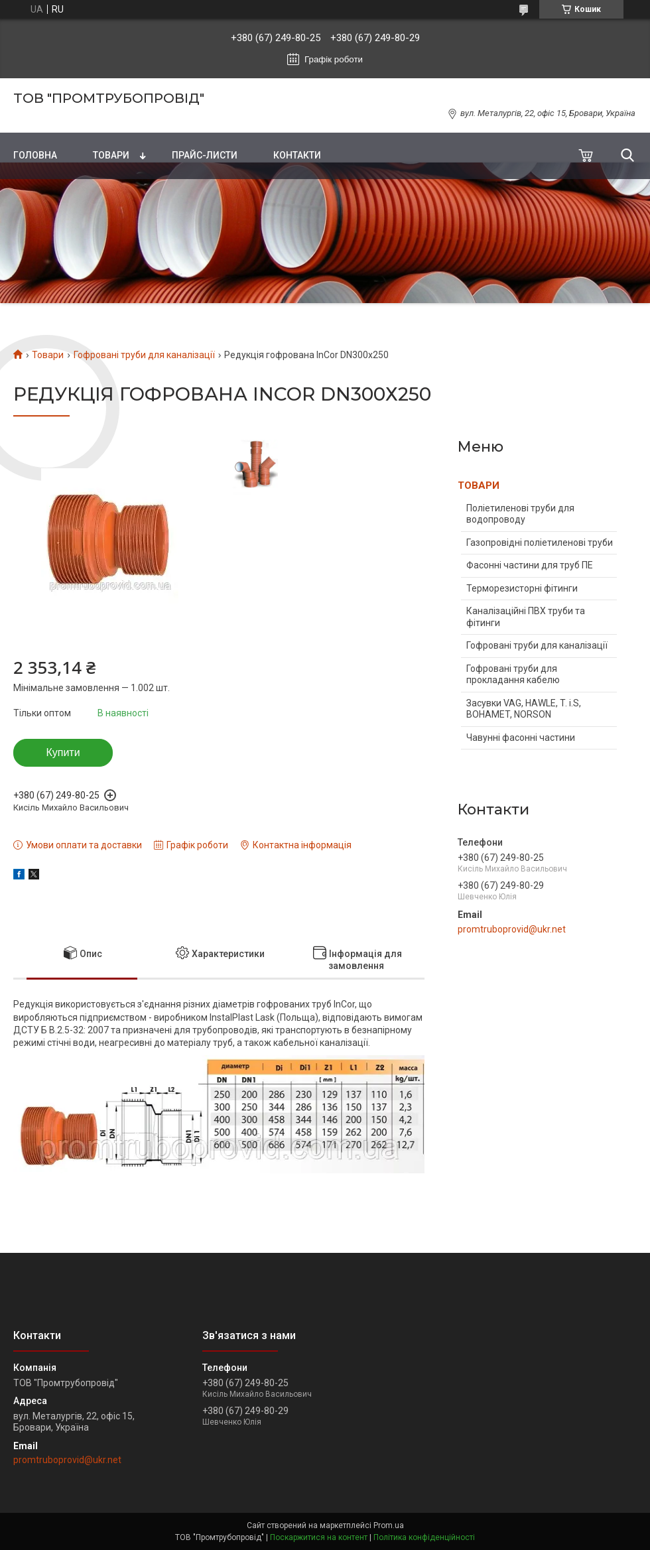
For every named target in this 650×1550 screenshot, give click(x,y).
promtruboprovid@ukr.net (512, 929)
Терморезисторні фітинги (522, 588)
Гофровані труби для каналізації (144, 355)
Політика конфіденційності (424, 1537)
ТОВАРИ (478, 485)
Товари (111, 155)
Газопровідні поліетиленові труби (539, 542)
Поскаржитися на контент (318, 1537)
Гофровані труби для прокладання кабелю (513, 674)
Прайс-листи (204, 155)
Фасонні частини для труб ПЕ (529, 565)
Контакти (297, 155)
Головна (35, 155)
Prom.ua (388, 1525)
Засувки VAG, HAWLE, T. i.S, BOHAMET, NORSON (523, 709)
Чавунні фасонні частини (520, 737)
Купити (63, 752)
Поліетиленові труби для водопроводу (520, 514)
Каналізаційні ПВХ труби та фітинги (525, 617)
